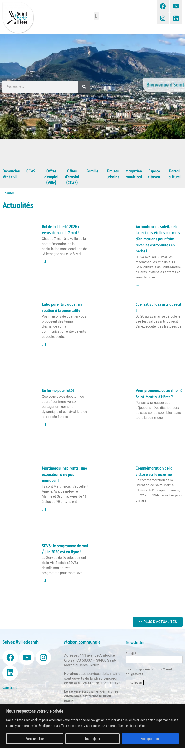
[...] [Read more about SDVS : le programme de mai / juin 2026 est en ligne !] (44, 580)
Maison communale (82, 642)
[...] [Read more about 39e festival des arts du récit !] (138, 334)
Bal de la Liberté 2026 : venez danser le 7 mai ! (60, 230)
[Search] (84, 87)
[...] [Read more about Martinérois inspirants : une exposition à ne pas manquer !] (44, 509)
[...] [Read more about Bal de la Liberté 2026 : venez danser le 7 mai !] (44, 261)
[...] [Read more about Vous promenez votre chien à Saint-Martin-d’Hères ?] (138, 425)
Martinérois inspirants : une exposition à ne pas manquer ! (64, 474)
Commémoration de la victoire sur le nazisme (154, 471)
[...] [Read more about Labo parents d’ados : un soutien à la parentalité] (44, 344)
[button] (96, 16)
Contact (9, 688)
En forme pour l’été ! (58, 391)
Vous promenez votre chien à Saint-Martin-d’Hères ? (159, 394)
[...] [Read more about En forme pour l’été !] (44, 424)
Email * (131, 653)
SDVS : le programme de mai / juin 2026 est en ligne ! (65, 549)
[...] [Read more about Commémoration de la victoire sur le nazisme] (138, 508)
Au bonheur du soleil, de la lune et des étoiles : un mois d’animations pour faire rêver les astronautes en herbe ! (158, 239)
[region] (92, 726)
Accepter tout (150, 738)
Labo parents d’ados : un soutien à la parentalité (62, 307)
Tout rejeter (92, 738)
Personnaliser (34, 738)
